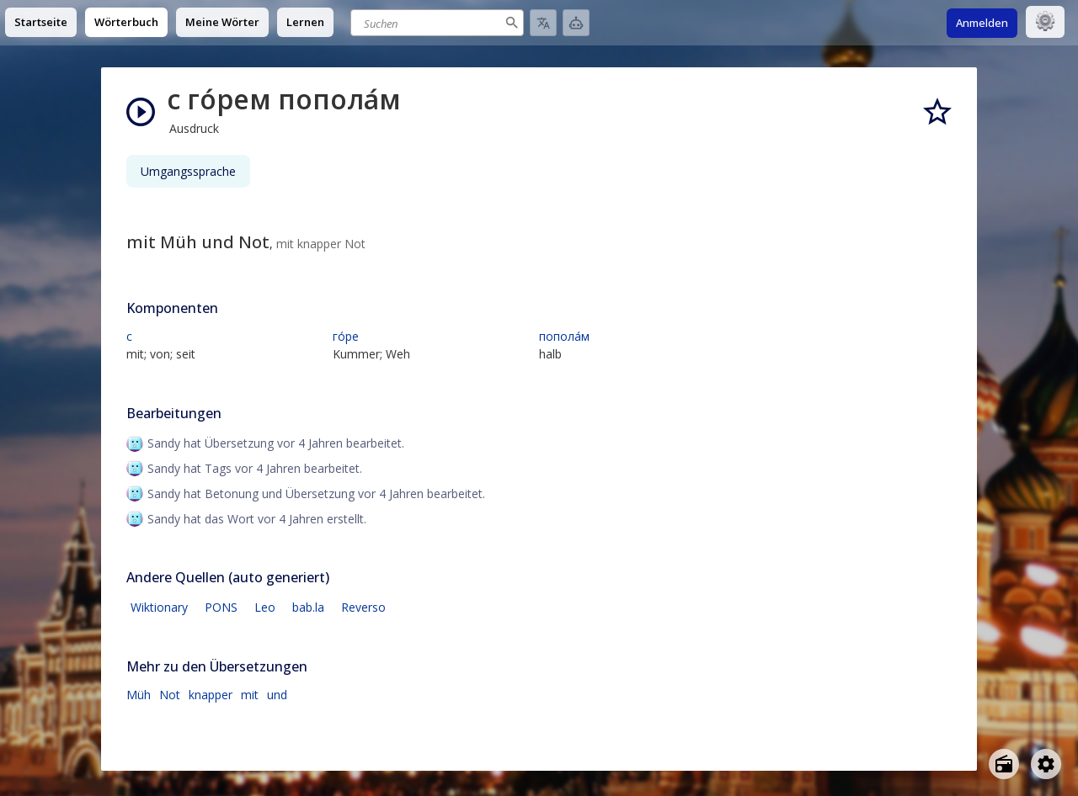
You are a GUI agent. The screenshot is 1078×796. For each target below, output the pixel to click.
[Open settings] (1046, 764)
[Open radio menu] (1004, 764)
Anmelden (982, 22)
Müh (138, 695)
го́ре (346, 336)
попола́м (564, 336)
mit (250, 695)
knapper (210, 695)
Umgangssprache (188, 171)
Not (169, 695)
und (277, 695)
